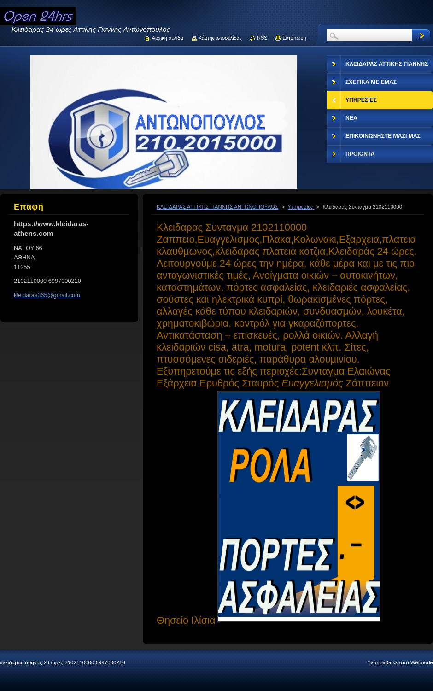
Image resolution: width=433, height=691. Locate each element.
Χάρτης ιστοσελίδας (220, 38)
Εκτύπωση (294, 38)
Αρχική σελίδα (167, 38)
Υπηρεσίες (301, 207)
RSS (262, 38)
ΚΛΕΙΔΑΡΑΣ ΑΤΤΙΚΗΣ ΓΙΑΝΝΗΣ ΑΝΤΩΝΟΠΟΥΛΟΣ (217, 207)
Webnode (421, 662)
